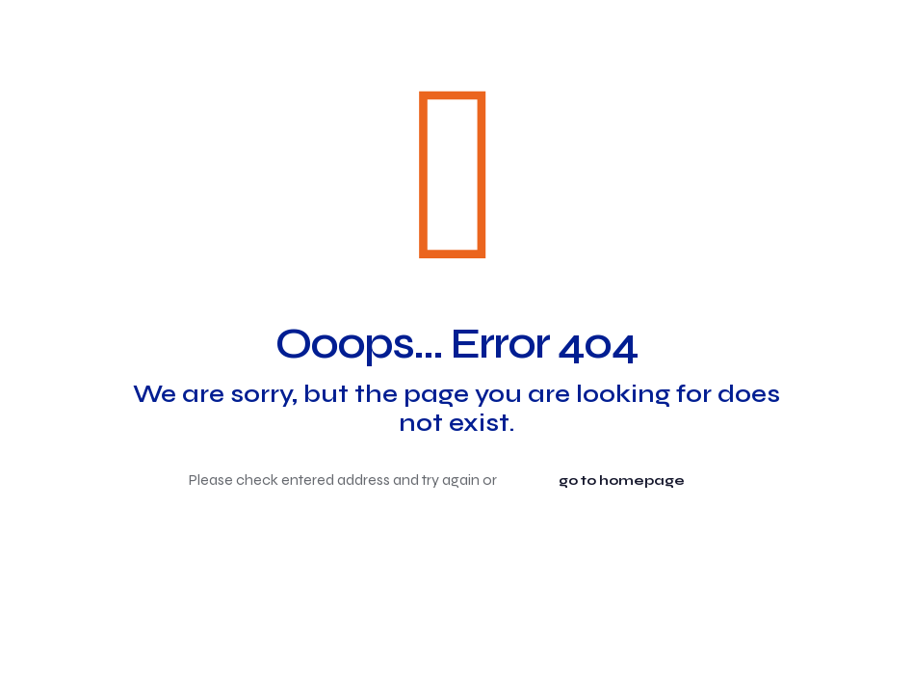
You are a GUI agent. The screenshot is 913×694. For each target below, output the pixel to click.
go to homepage (622, 480)
